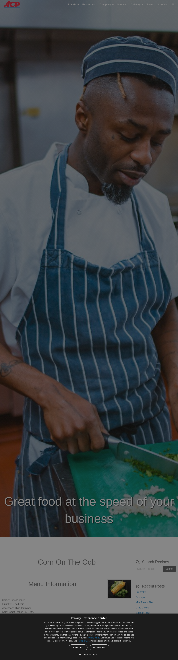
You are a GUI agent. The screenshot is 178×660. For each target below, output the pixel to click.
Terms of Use (83, 641)
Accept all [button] (78, 647)
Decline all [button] (99, 647)
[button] (89, 654)
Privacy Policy (94, 637)
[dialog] (89, 637)
